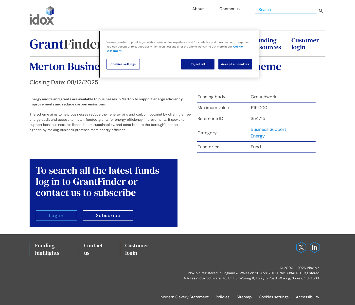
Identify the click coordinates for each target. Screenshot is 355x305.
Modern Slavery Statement (184, 297)
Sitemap (244, 297)
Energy (258, 136)
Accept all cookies (235, 64)
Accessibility (307, 297)
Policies (223, 297)
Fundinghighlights (47, 249)
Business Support (268, 129)
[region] (179, 54)
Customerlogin (137, 249)
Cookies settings (274, 297)
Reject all (198, 64)
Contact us (93, 249)
